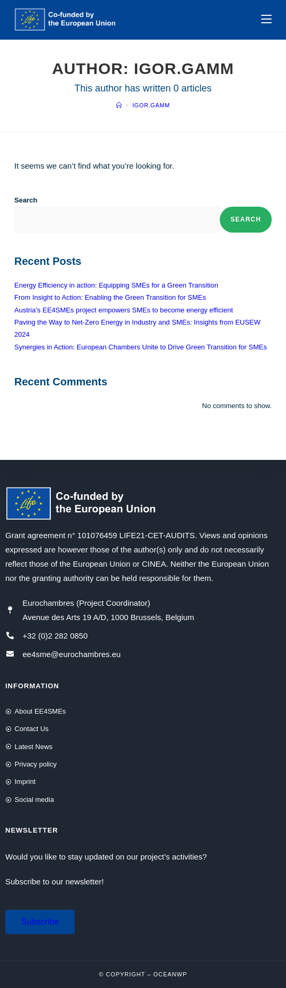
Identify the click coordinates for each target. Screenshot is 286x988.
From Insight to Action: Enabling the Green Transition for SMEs (110, 297)
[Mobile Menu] (266, 19)
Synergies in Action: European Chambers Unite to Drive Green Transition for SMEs (140, 347)
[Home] (119, 105)
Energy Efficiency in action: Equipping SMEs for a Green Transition (116, 285)
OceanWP (170, 974)
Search (25, 200)
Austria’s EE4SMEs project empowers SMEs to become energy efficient (123, 310)
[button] (40, 922)
